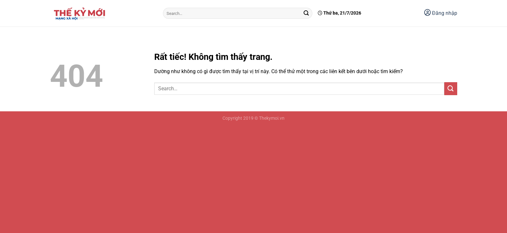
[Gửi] (306, 13)
